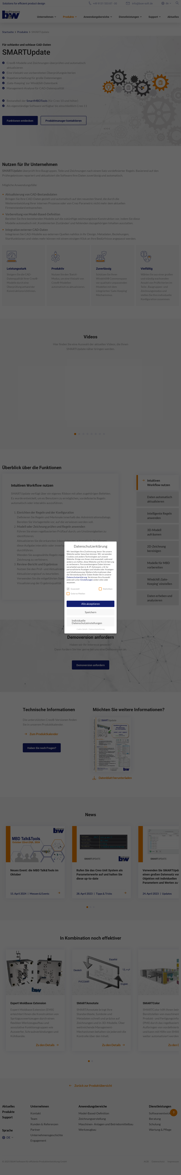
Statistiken (105, 588)
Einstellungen (86, 579)
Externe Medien (76, 593)
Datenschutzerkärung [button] (97, 629)
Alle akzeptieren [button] (90, 603)
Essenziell (73, 588)
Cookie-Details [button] (82, 629)
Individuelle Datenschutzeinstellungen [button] (87, 622)
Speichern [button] (90, 612)
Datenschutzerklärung (77, 577)
